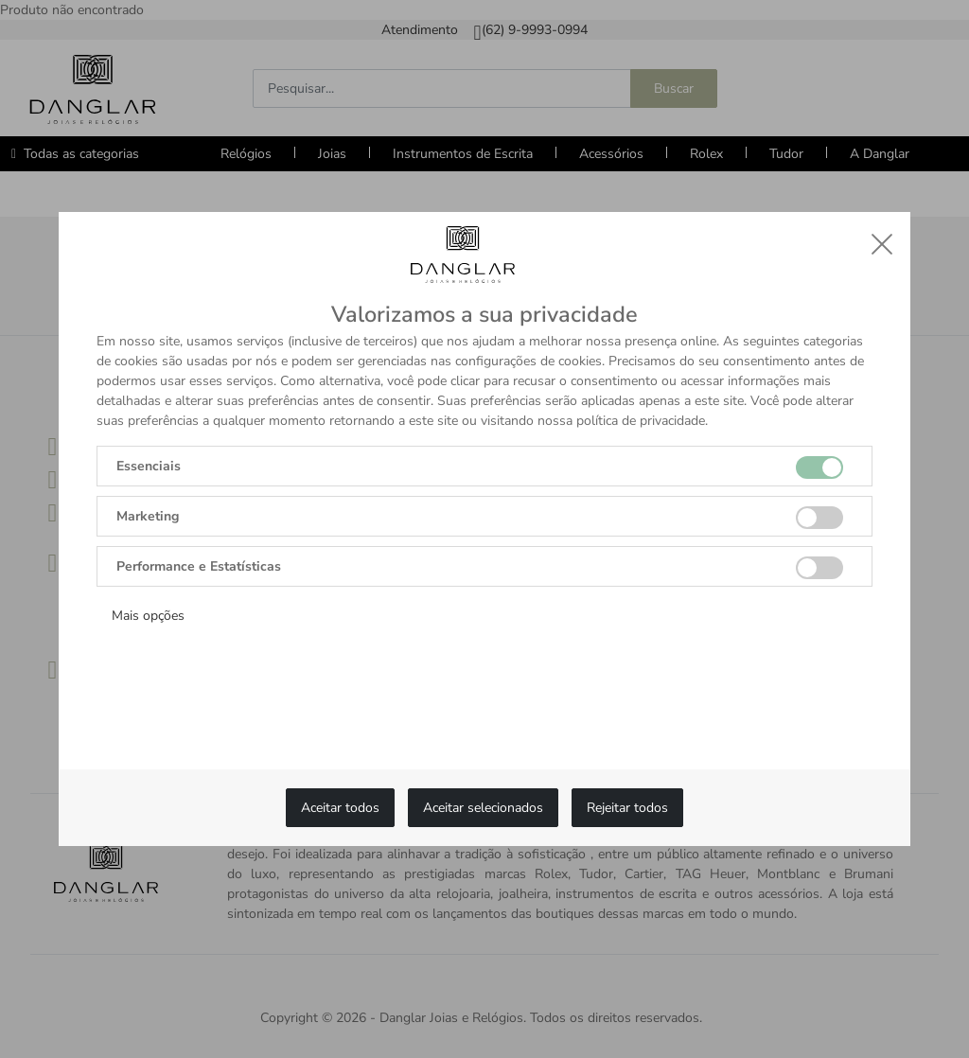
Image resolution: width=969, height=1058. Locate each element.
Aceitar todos (340, 808)
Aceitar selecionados (483, 808)
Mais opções (148, 616)
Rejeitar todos (627, 808)
